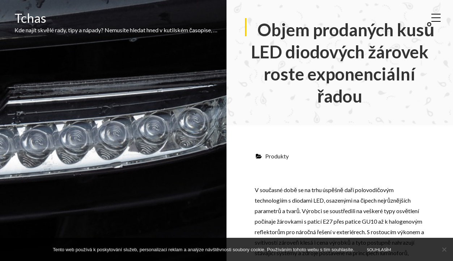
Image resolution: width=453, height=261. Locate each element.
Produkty (277, 156)
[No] (444, 249)
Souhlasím (379, 249)
